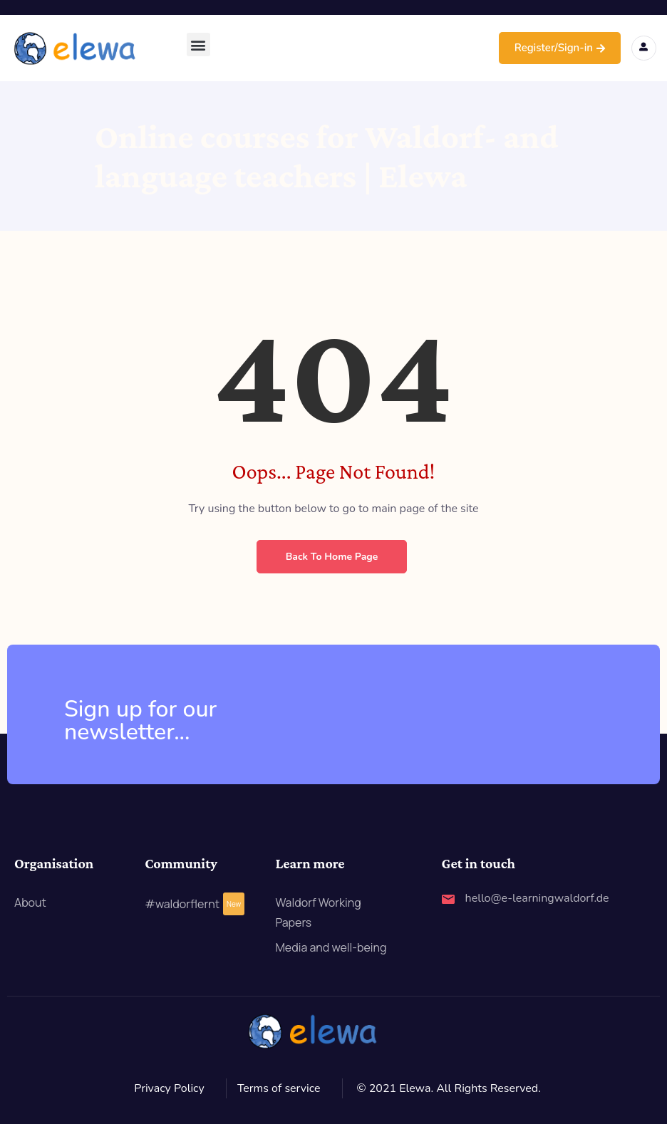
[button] (198, 44)
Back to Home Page (332, 556)
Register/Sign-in (560, 48)
